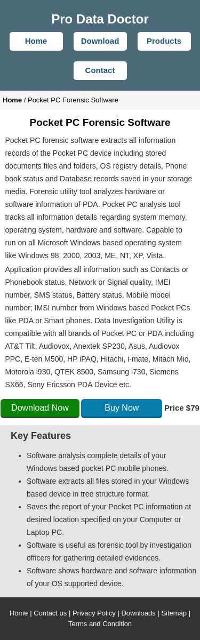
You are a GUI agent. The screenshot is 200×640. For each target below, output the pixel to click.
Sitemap (174, 613)
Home (19, 613)
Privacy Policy (94, 613)
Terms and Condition (100, 624)
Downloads (138, 613)
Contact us (50, 613)
